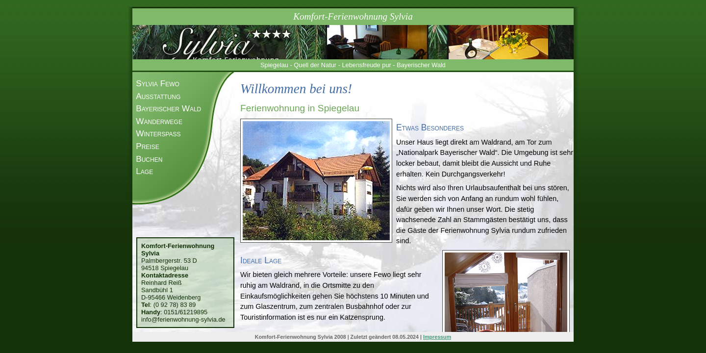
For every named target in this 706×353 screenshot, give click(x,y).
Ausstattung (158, 96)
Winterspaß (158, 133)
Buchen (149, 159)
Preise (147, 146)
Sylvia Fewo (157, 83)
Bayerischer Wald (168, 108)
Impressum (437, 337)
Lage (144, 171)
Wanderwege (159, 121)
